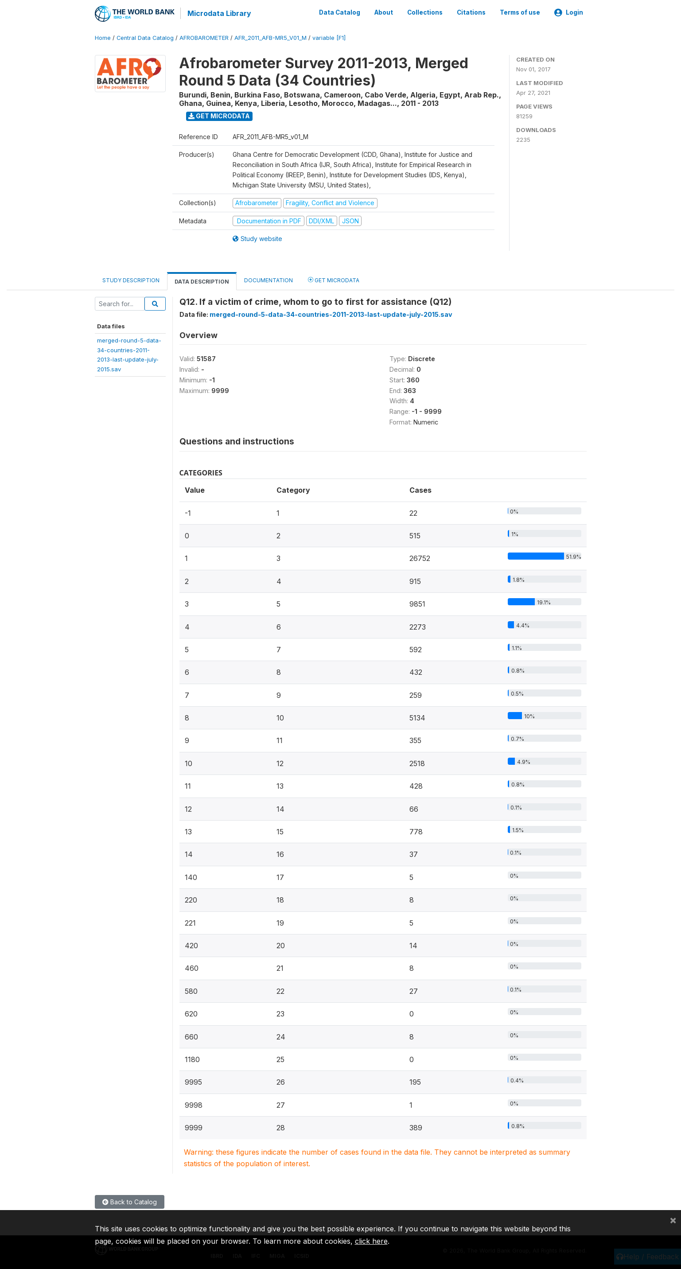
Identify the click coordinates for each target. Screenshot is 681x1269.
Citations (471, 12)
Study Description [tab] (131, 279)
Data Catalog (339, 12)
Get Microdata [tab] (333, 279)
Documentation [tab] (268, 279)
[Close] (673, 1220)
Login (568, 12)
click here (371, 1241)
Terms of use (520, 12)
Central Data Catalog (145, 37)
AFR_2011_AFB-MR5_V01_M (270, 37)
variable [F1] (329, 37)
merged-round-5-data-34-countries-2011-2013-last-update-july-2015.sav (331, 314)
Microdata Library (219, 13)
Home (103, 37)
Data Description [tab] (202, 281)
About (383, 12)
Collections (425, 12)
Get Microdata (219, 115)
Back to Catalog (129, 1201)
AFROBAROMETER (204, 37)
